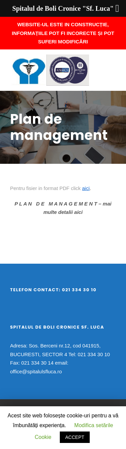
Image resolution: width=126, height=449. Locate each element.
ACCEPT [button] (74, 437)
